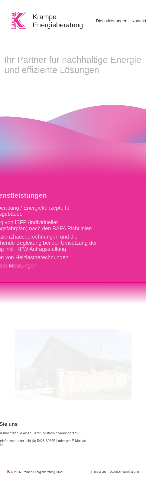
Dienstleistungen (111, 21)
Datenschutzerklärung (124, 471)
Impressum (98, 471)
